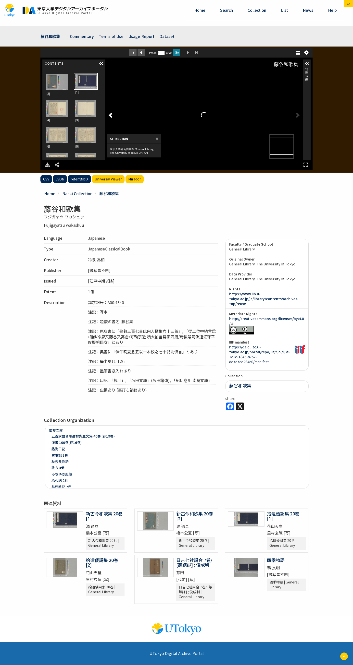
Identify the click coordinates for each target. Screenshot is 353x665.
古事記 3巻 (59, 455)
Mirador (134, 179)
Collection (257, 10)
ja (348, 3)
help (332, 10)
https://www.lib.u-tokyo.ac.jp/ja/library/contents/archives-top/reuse (264, 298)
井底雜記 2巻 (61, 486)
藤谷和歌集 (50, 36)
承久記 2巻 (59, 480)
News (308, 10)
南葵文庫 (56, 430)
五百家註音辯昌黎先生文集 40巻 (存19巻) (83, 436)
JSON (60, 179)
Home (199, 10)
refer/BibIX (79, 179)
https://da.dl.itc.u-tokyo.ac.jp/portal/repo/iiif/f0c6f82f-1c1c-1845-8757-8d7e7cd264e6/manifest (259, 354)
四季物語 (276, 560)
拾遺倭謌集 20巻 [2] (102, 562)
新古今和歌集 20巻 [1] (104, 516)
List (284, 10)
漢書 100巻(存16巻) (66, 442)
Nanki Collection (77, 193)
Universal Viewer (108, 179)
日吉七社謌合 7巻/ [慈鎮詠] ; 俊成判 (194, 562)
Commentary (82, 36)
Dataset (167, 36)
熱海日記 (58, 448)
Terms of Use (111, 36)
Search (226, 10)
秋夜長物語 (60, 461)
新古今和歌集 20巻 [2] (194, 516)
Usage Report (141, 36)
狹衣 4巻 (57, 467)
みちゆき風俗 (61, 474)
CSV (46, 179)
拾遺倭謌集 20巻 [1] (283, 516)
